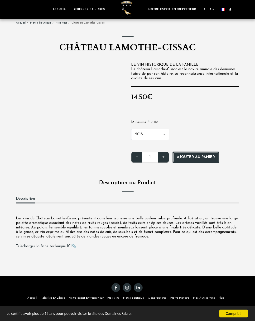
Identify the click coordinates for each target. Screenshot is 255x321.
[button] (234, 9)
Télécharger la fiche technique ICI (44, 246)
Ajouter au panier (196, 157)
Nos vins (61, 22)
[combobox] (150, 134)
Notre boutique (40, 22)
